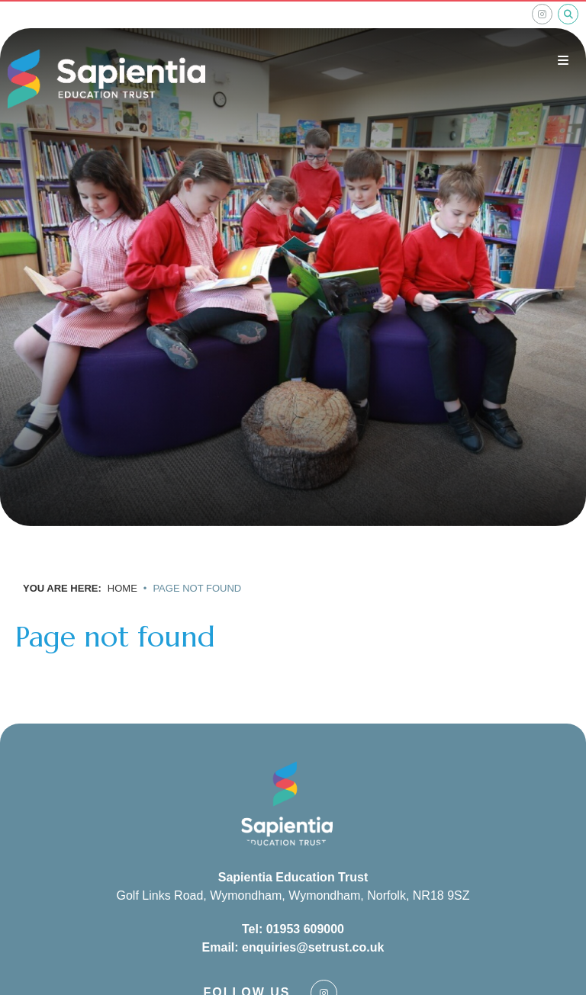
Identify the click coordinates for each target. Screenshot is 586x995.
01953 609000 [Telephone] (305, 929)
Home (122, 588)
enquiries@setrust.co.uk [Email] (313, 947)
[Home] (106, 79)
